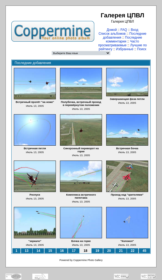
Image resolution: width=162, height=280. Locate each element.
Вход (134, 30)
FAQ (124, 30)
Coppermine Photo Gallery (88, 260)
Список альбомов (112, 34)
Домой (112, 30)
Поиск (141, 49)
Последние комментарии (124, 39)
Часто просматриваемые (118, 43)
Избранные (125, 49)
